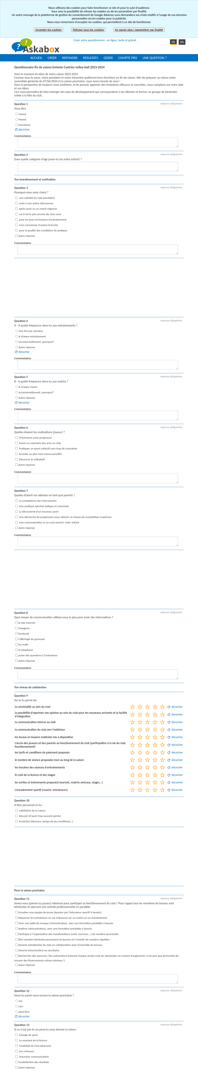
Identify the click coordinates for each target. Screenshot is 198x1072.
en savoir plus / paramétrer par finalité (139, 29)
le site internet (26, 622)
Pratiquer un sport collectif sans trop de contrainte (47, 448)
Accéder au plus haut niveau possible (40, 454)
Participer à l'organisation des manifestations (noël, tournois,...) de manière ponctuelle (68, 934)
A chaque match (28, 387)
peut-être (24, 1011)
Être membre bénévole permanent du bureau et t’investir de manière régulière (64, 939)
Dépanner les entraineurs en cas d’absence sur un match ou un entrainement (62, 917)
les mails (23, 644)
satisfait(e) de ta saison (31, 810)
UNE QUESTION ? (155, 58)
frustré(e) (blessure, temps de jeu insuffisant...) (45, 821)
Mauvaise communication (33, 1056)
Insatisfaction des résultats (33, 1062)
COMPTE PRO (127, 58)
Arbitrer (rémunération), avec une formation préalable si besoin (55, 928)
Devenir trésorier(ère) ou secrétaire (38, 950)
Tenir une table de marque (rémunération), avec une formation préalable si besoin (65, 923)
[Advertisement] (99, 288)
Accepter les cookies (49, 29)
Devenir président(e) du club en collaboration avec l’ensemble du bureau (60, 945)
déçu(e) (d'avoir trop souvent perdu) (39, 815)
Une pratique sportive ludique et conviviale (43, 506)
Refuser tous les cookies (88, 29)
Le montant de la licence (32, 1040)
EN (182, 42)
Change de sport (28, 1035)
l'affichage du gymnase (31, 639)
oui (20, 1000)
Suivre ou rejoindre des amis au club (39, 443)
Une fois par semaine (31, 330)
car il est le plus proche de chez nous (39, 214)
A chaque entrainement (32, 336)
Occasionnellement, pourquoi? (36, 341)
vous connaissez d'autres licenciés (38, 225)
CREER (52, 58)
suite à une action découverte (35, 203)
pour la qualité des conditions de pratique (42, 230)
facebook (23, 633)
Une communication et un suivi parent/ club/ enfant (48, 522)
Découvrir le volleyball (31, 459)
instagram (24, 628)
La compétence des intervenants (37, 500)
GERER (108, 58)
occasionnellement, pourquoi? (36, 392)
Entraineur (25, 125)
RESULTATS (90, 58)
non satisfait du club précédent (36, 198)
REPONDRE (70, 58)
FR (173, 42)
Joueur (22, 114)
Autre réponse (26, 236)
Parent (22, 119)
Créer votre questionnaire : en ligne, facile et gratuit (104, 40)
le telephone (25, 650)
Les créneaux (26, 1051)
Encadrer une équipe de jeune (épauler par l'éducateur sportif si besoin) (60, 912)
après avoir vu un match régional (37, 208)
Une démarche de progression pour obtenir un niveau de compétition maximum (65, 516)
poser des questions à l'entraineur (38, 655)
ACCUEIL (36, 58)
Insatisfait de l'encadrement (34, 1045)
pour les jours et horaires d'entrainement (42, 219)
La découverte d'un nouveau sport (38, 511)
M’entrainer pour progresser (35, 437)
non (21, 1006)
